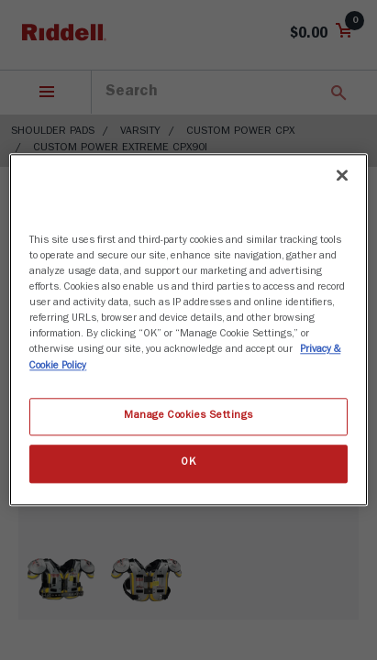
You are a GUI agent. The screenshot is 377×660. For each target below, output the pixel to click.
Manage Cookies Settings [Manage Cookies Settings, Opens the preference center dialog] (188, 416)
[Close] (342, 175)
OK (188, 463)
